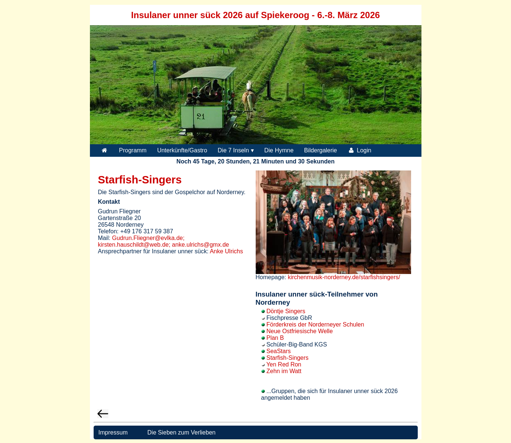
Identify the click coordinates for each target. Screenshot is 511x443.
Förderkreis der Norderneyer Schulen (315, 324)
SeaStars (278, 351)
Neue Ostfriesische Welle (299, 331)
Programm (133, 150)
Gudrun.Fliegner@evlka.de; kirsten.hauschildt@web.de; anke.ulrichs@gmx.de (163, 241)
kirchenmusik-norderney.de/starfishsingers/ (344, 277)
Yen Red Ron (284, 364)
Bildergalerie (320, 150)
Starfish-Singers (287, 358)
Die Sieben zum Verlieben (181, 432)
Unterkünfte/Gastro (182, 150)
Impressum (112, 432)
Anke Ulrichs (226, 251)
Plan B (275, 338)
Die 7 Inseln (233, 150)
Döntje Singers (285, 311)
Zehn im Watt (284, 371)
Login (359, 150)
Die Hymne (278, 150)
